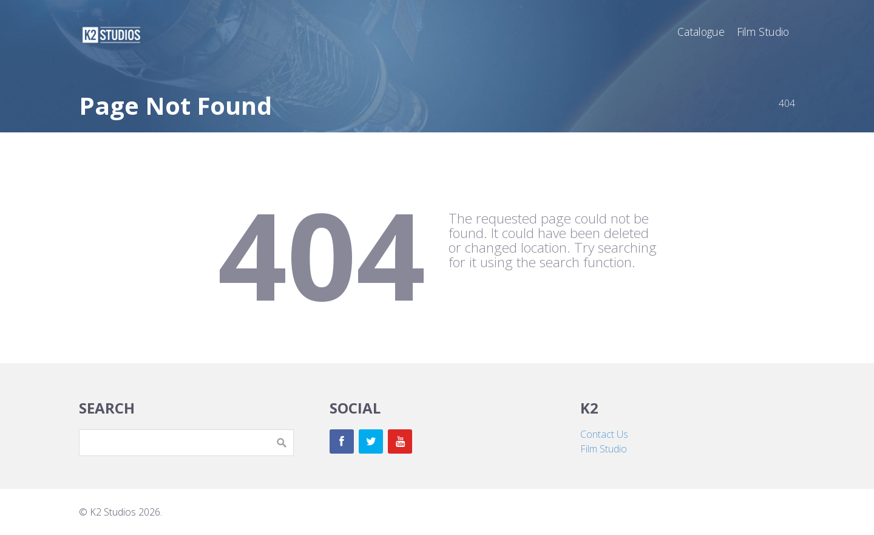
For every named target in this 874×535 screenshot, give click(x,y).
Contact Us (604, 434)
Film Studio (603, 448)
